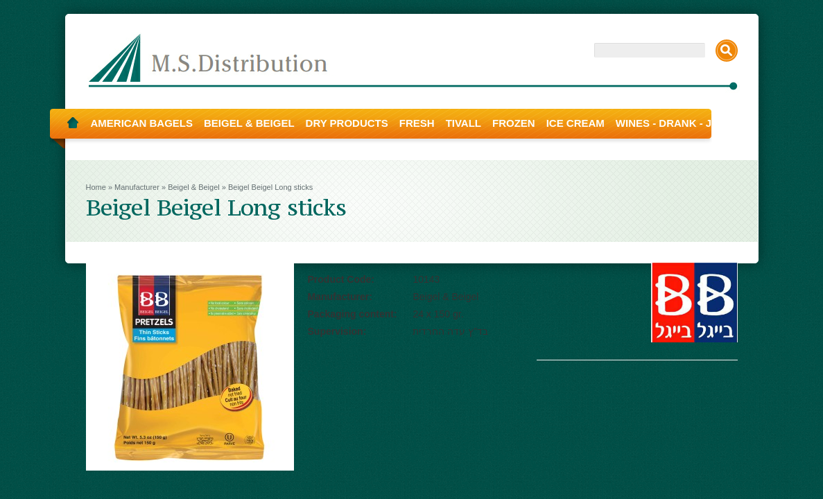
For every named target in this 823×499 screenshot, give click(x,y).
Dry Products (347, 123)
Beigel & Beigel (249, 123)
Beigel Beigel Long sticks (270, 187)
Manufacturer (136, 187)
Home (72, 123)
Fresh (417, 123)
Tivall (463, 123)
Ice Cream (575, 123)
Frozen (513, 123)
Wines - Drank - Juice (676, 123)
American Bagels (142, 123)
